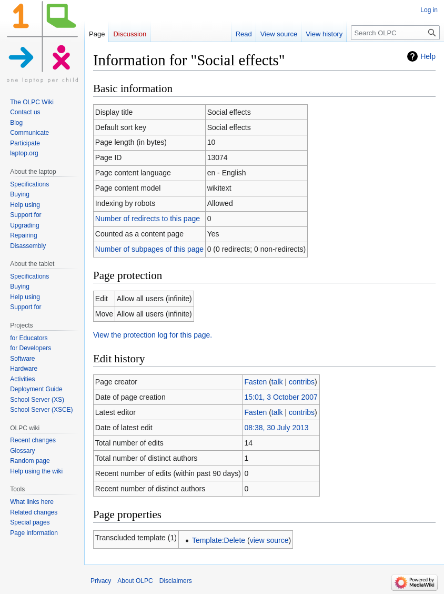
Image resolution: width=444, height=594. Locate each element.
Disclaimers (175, 581)
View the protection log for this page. (152, 335)
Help (428, 56)
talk (277, 382)
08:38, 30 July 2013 (276, 427)
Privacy (100, 581)
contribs (302, 382)
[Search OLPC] (395, 32)
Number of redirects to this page (147, 218)
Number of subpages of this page (149, 249)
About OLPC (135, 581)
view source (269, 540)
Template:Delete (218, 540)
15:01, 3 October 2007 (280, 397)
